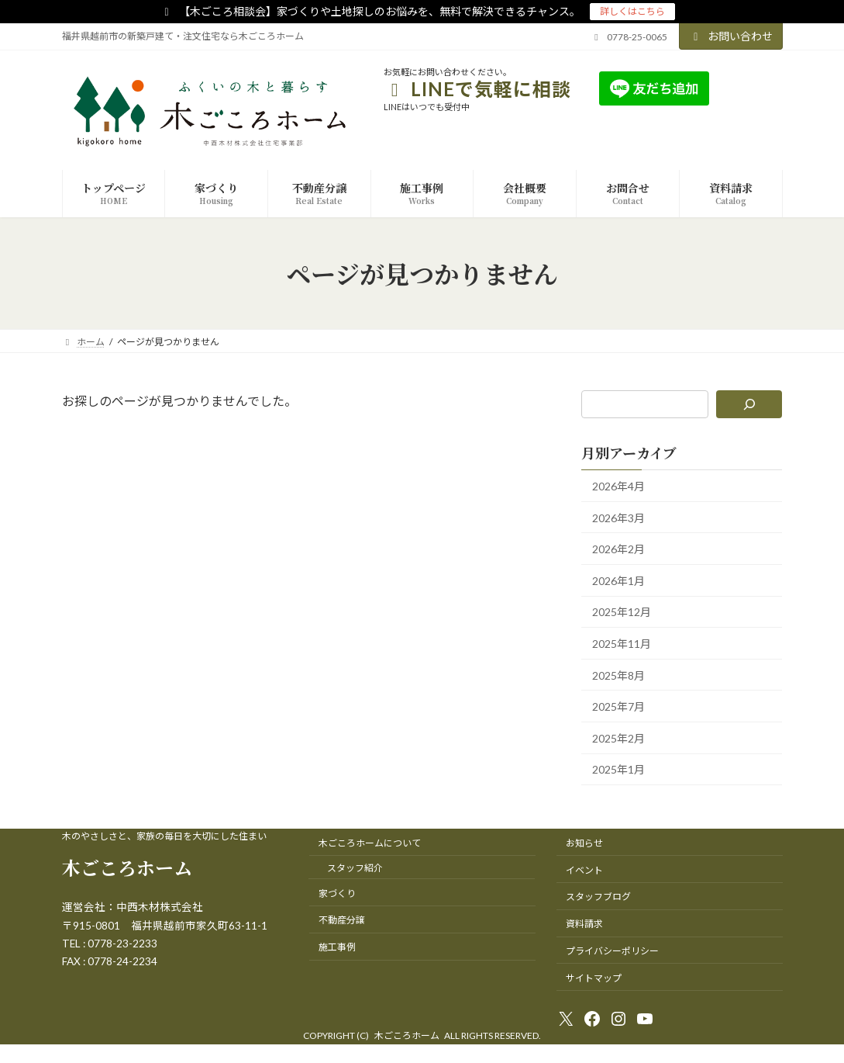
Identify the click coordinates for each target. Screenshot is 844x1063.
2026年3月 (618, 518)
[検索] (750, 404)
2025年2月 (618, 738)
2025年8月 (618, 675)
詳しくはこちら (632, 11)
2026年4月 (618, 486)
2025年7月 (618, 707)
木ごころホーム (127, 867)
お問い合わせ (731, 36)
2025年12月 (621, 612)
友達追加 (747, 88)
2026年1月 (618, 580)
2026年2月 (618, 549)
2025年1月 (618, 770)
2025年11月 (621, 643)
